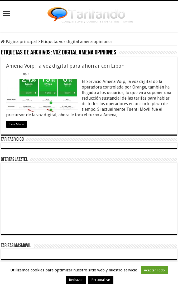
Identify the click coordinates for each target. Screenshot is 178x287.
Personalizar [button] (101, 280)
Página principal (19, 41)
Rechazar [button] (76, 280)
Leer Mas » (16, 124)
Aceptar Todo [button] (154, 270)
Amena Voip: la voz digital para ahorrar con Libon (65, 66)
